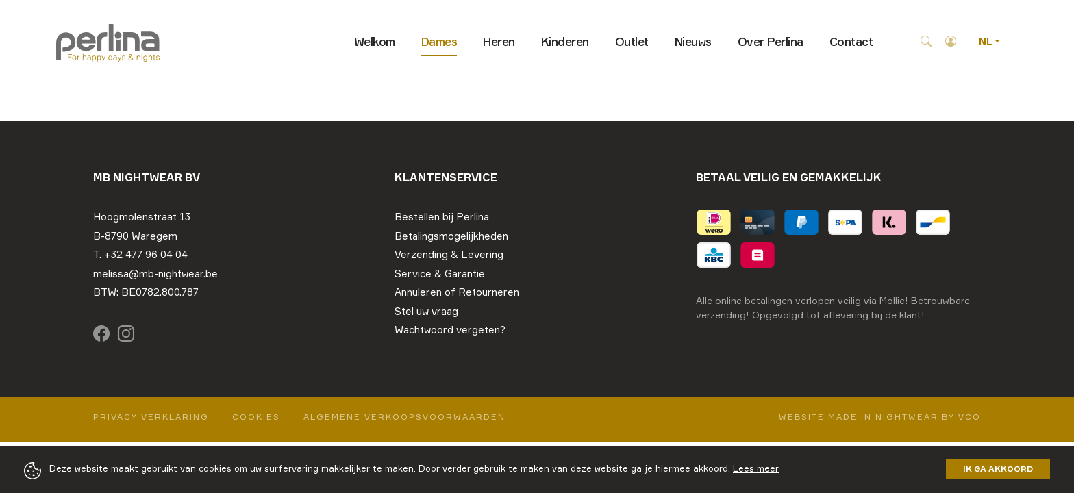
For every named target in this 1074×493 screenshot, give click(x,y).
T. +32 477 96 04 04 (140, 254)
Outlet (632, 41)
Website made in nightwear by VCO (880, 417)
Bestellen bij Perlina (442, 216)
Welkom (374, 41)
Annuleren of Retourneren (457, 292)
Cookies (256, 417)
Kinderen (565, 41)
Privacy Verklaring (151, 417)
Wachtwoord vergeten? (450, 329)
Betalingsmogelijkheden (451, 235)
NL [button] (987, 41)
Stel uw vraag (426, 311)
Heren (499, 41)
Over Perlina (770, 41)
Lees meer (756, 468)
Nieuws (693, 41)
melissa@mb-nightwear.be (155, 273)
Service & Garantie (440, 273)
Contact (851, 41)
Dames (439, 41)
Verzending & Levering (449, 254)
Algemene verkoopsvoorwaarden (404, 417)
